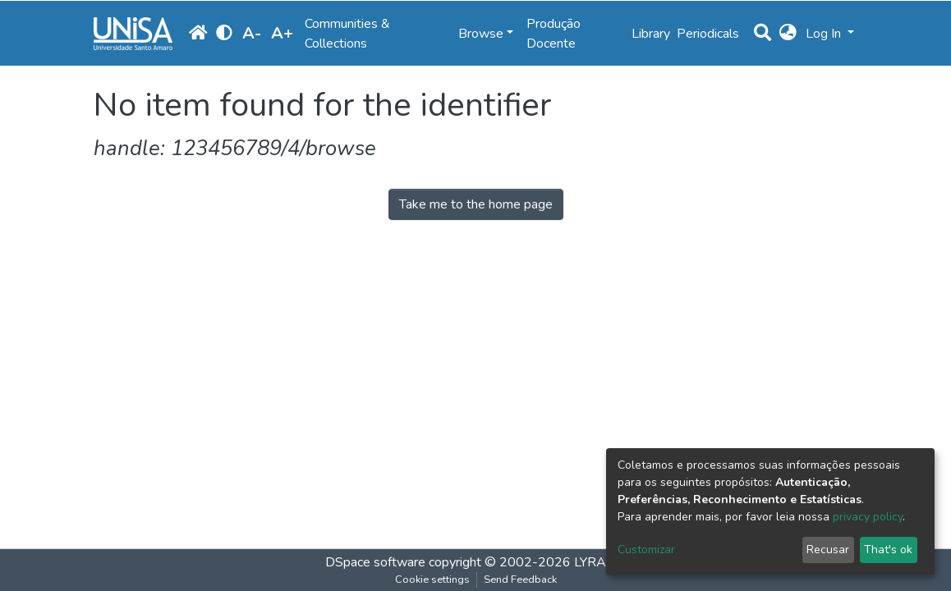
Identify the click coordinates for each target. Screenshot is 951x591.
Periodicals (708, 34)
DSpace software (375, 562)
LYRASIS (600, 562)
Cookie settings (432, 579)
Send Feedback (520, 579)
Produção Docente (553, 34)
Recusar (827, 549)
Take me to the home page (476, 204)
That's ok (888, 549)
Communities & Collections (347, 34)
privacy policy (868, 517)
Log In (825, 34)
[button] (788, 34)
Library (651, 34)
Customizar (646, 549)
